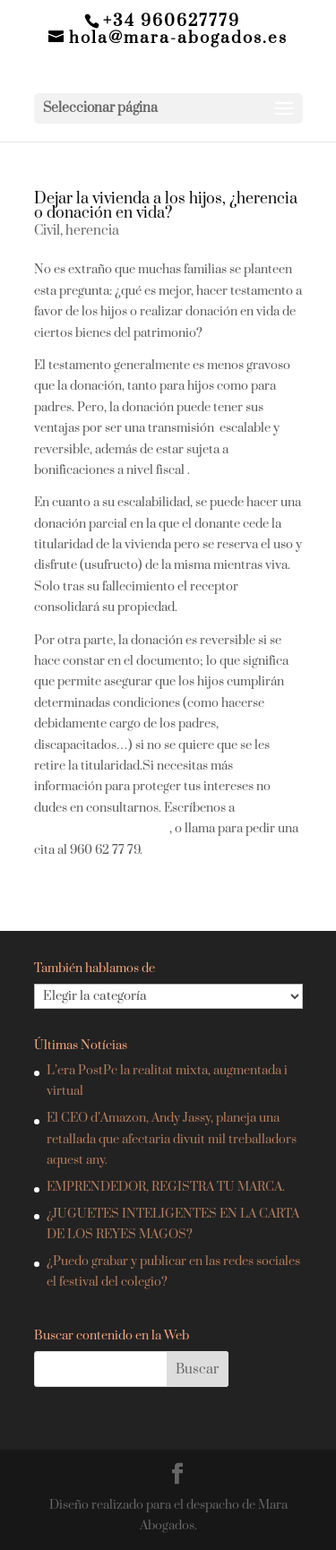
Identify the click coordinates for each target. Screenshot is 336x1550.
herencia (92, 230)
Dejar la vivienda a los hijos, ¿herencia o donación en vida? (165, 206)
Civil (47, 230)
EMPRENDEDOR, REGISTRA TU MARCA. (166, 1187)
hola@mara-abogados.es (101, 829)
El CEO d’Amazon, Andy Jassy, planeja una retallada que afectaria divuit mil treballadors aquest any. (172, 1139)
